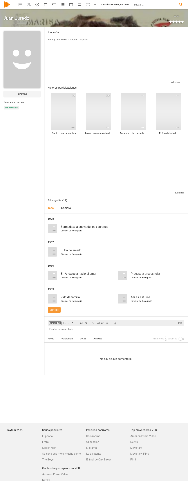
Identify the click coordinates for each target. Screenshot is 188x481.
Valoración (67, 338)
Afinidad (97, 338)
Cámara (66, 207)
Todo (51, 207)
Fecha (51, 338)
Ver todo (54, 309)
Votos (83, 338)
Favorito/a (22, 93)
